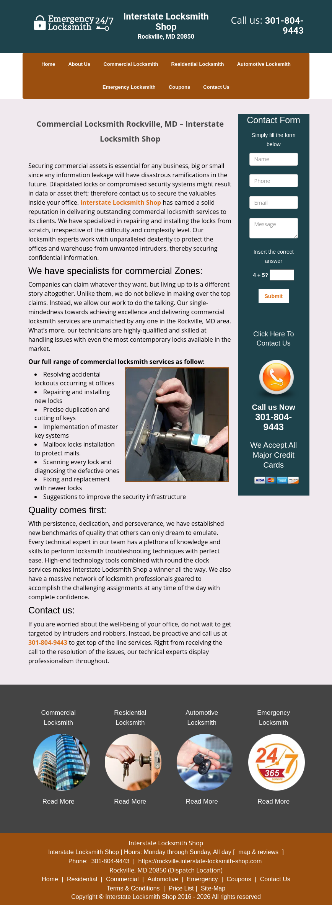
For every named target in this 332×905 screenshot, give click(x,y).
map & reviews (259, 852)
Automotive (163, 879)
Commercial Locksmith (130, 64)
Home (48, 64)
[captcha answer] (282, 274)
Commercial (122, 879)
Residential (82, 879)
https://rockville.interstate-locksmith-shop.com (200, 861)
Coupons (179, 87)
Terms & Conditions (133, 888)
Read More (58, 801)
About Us (79, 64)
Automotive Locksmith (264, 64)
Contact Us (216, 87)
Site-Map (213, 888)
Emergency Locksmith (129, 87)
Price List (181, 888)
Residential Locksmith (197, 64)
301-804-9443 (284, 25)
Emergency (202, 879)
